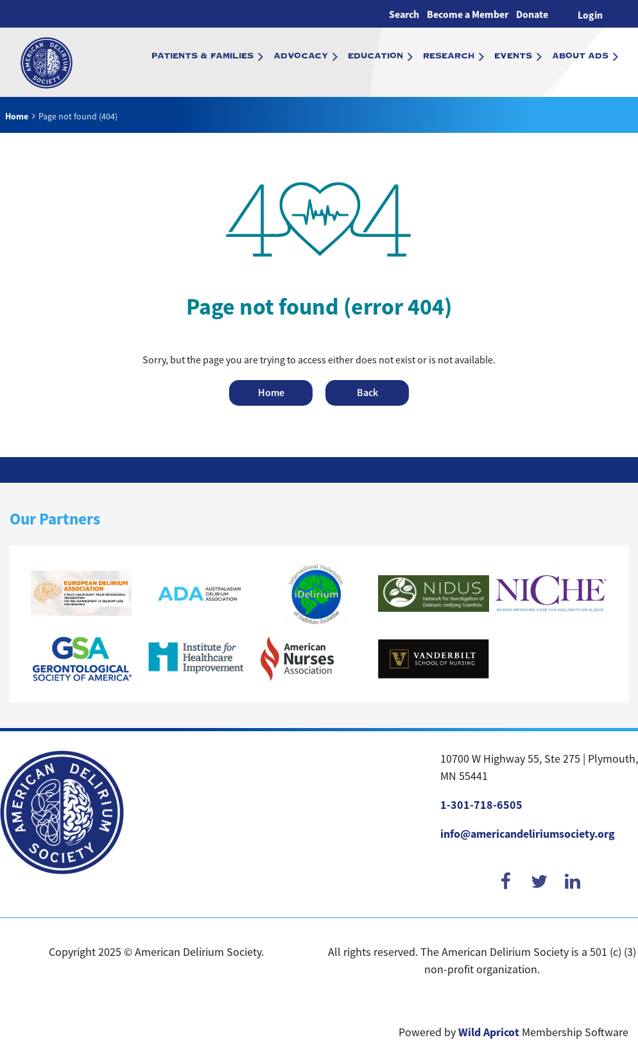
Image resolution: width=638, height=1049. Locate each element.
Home (16, 116)
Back (367, 392)
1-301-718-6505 (481, 805)
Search (404, 14)
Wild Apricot (488, 1032)
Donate (532, 14)
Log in (590, 14)
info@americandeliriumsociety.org (527, 834)
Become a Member (467, 14)
